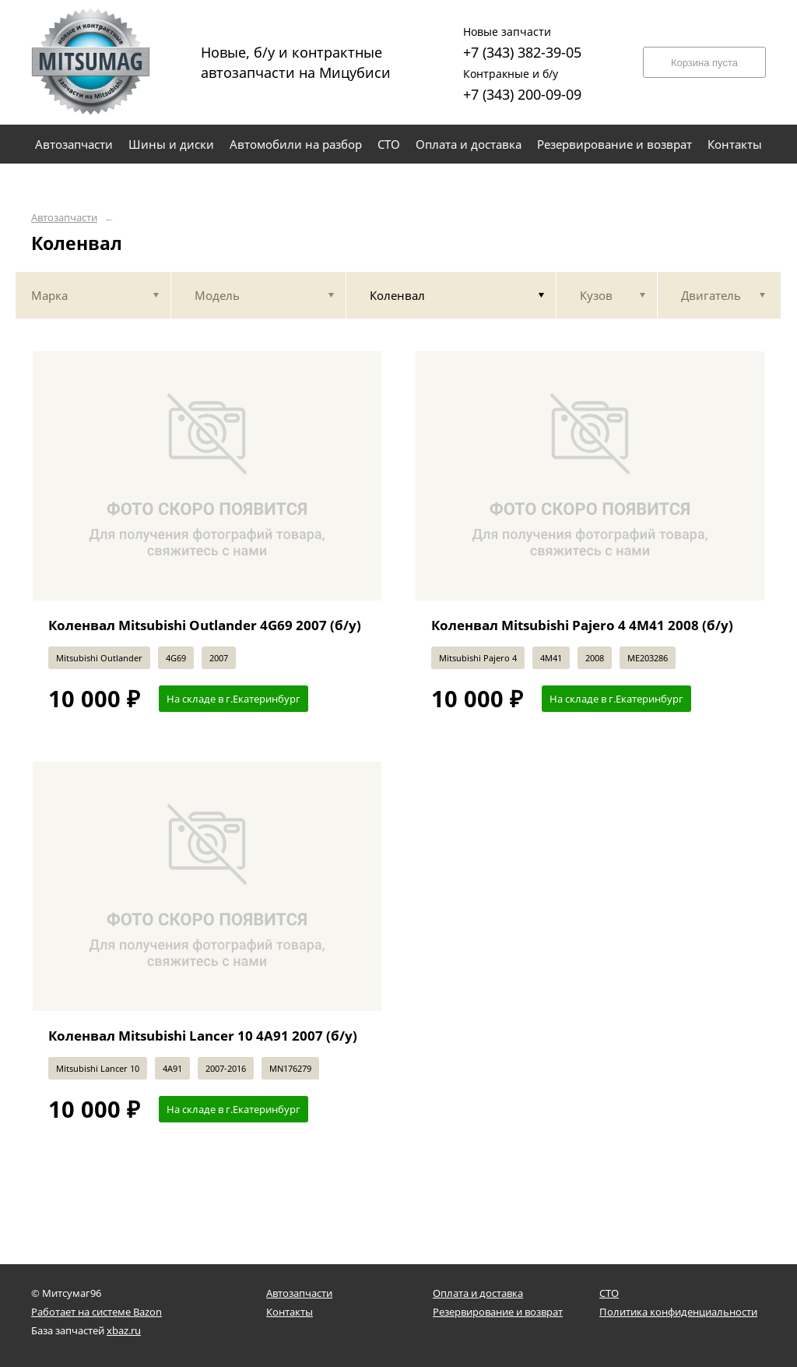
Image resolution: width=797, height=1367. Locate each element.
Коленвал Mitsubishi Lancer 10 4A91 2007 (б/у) (202, 1036)
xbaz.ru (124, 1330)
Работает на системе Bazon (96, 1312)
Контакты (289, 1312)
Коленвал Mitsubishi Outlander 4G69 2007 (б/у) (204, 625)
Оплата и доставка (478, 1293)
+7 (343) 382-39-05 (522, 41)
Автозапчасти (64, 218)
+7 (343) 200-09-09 (522, 83)
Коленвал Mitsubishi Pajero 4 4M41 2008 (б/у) (582, 625)
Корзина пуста (704, 63)
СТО (609, 1293)
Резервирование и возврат (498, 1312)
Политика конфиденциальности (678, 1312)
